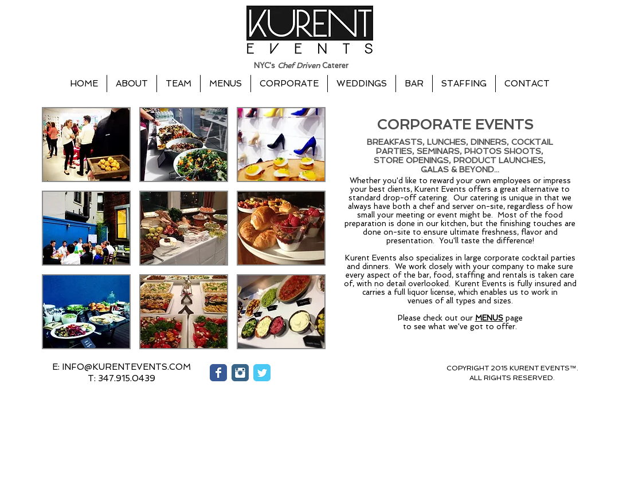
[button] (86, 144)
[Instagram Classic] (240, 372)
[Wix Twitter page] (262, 372)
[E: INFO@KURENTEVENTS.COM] (121, 367)
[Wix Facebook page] (218, 372)
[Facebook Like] (366, 377)
